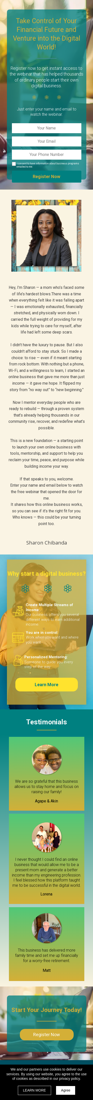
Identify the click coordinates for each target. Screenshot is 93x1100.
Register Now (46, 177)
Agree (65, 1090)
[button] (46, 684)
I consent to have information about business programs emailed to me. (48, 165)
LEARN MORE (34, 1090)
